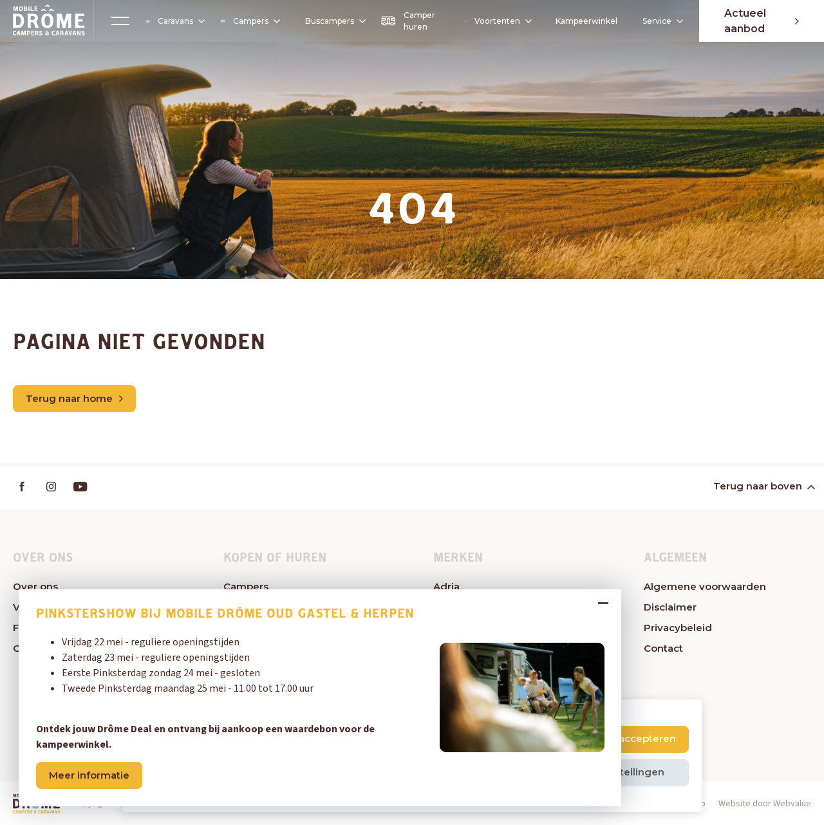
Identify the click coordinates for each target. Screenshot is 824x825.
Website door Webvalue (764, 803)
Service (657, 21)
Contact (663, 648)
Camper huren (407, 21)
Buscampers (329, 21)
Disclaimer (670, 607)
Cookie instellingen (616, 772)
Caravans (174, 21)
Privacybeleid (678, 627)
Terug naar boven (763, 486)
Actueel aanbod (761, 21)
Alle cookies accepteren (616, 738)
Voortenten (496, 21)
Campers (249, 21)
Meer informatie (90, 774)
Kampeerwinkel (585, 21)
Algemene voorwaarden (705, 586)
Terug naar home (74, 398)
